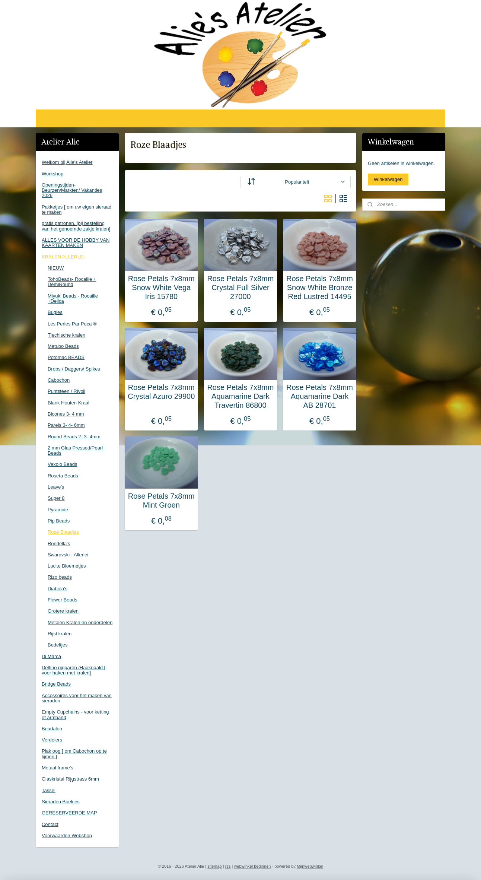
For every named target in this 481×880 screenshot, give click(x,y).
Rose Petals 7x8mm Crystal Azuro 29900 (161, 391)
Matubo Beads (63, 346)
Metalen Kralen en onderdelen (80, 622)
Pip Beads (59, 521)
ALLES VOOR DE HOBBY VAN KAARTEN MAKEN (75, 242)
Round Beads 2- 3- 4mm (74, 436)
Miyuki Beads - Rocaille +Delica (73, 298)
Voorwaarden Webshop (67, 835)
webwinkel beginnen (252, 866)
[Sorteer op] (295, 182)
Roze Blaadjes (63, 532)
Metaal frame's (57, 768)
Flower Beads (62, 600)
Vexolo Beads (62, 464)
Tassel (48, 790)
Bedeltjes (57, 645)
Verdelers (52, 740)
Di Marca (51, 656)
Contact (50, 824)
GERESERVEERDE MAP (69, 813)
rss (228, 866)
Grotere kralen (63, 611)
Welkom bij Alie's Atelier (67, 162)
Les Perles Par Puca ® (72, 324)
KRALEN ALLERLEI (63, 257)
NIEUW (56, 268)
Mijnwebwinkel (310, 866)
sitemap (214, 866)
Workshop (52, 174)
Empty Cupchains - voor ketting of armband (75, 714)
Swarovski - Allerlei (68, 554)
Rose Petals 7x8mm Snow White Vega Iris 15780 (161, 287)
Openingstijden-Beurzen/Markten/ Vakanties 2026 (72, 190)
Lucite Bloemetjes (67, 566)
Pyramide (58, 509)
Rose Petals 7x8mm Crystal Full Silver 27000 (240, 287)
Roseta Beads (63, 476)
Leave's (56, 487)
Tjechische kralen (66, 335)
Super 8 (56, 498)
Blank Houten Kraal (68, 403)
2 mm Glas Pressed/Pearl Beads (75, 450)
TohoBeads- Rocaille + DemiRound (72, 281)
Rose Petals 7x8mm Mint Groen (161, 500)
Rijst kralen (59, 633)
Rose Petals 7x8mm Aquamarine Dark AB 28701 (319, 396)
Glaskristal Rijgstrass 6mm (70, 779)
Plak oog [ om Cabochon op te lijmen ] (74, 753)
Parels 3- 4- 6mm (66, 425)
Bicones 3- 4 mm (66, 414)
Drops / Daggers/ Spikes (74, 369)
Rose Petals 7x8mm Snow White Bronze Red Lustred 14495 (319, 287)
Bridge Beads (56, 684)
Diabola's (57, 588)
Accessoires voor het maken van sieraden (77, 698)
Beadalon (52, 728)
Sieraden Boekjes (61, 801)
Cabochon (59, 380)
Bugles (55, 312)
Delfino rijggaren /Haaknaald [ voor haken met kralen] (73, 670)
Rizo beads (60, 577)
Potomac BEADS (66, 357)
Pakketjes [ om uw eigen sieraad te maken (76, 209)
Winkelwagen (388, 179)
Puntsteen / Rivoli (66, 391)
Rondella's (59, 543)
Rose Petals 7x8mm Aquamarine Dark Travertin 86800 (240, 396)
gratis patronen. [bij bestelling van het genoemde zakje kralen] (76, 225)
